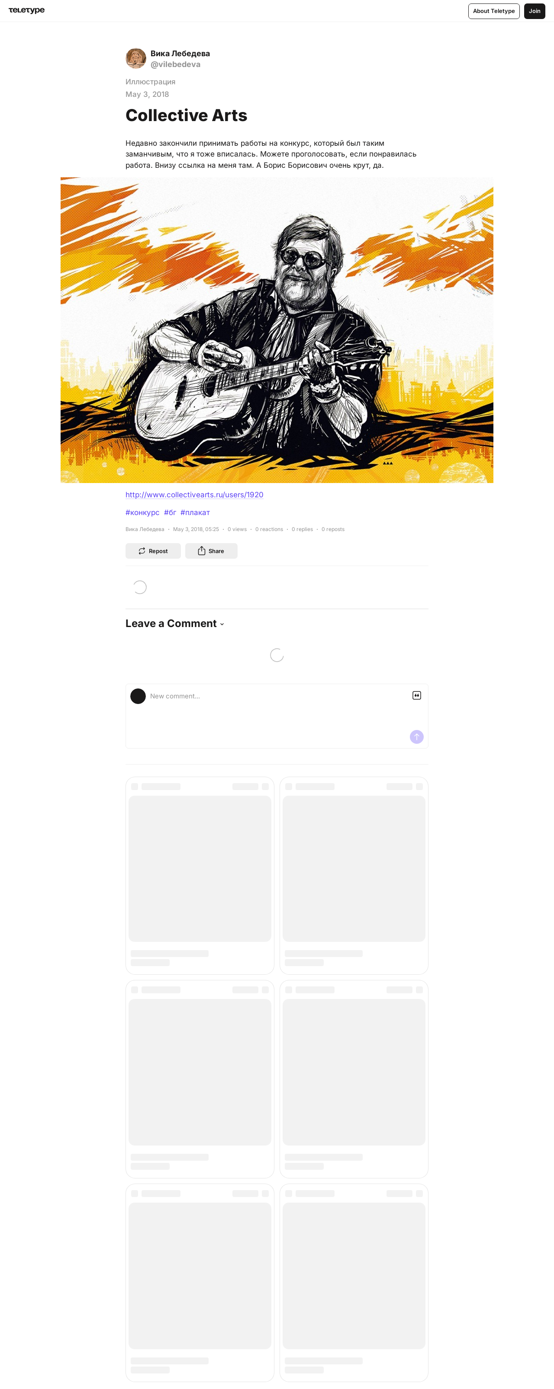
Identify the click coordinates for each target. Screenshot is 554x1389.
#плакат (195, 512)
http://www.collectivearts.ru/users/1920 (195, 494)
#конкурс (143, 512)
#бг (170, 512)
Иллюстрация (151, 81)
